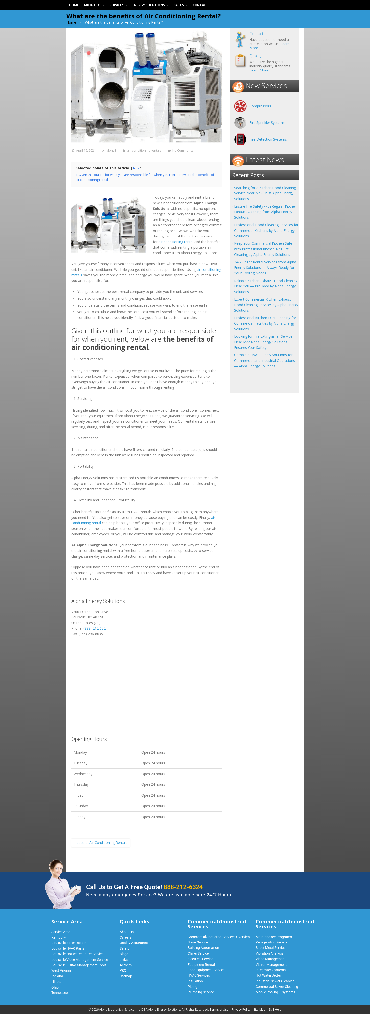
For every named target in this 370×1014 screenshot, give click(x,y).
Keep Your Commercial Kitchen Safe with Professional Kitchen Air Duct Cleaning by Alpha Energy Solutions (263, 249)
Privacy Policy (241, 1009)
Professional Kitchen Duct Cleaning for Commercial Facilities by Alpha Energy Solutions (265, 323)
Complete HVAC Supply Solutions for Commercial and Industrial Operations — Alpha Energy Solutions (264, 360)
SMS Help (275, 1009)
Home (71, 22)
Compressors (260, 106)
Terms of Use (219, 1009)
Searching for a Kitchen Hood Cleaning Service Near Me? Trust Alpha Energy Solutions (265, 193)
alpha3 (111, 150)
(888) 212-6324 (95, 628)
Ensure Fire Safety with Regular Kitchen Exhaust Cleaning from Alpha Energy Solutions (265, 212)
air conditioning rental (176, 241)
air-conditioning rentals (144, 150)
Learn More (258, 70)
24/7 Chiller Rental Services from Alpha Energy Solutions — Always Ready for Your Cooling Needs (265, 268)
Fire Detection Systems (268, 139)
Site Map (260, 1009)
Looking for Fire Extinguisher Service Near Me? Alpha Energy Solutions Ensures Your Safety (263, 342)
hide (136, 168)
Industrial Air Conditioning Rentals (100, 842)
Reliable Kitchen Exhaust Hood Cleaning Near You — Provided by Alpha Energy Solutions (265, 286)
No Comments (182, 150)
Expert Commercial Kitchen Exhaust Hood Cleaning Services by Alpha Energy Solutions (266, 305)
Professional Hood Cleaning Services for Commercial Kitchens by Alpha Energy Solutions (266, 230)
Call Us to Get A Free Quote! (144, 887)
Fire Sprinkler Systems (267, 122)
